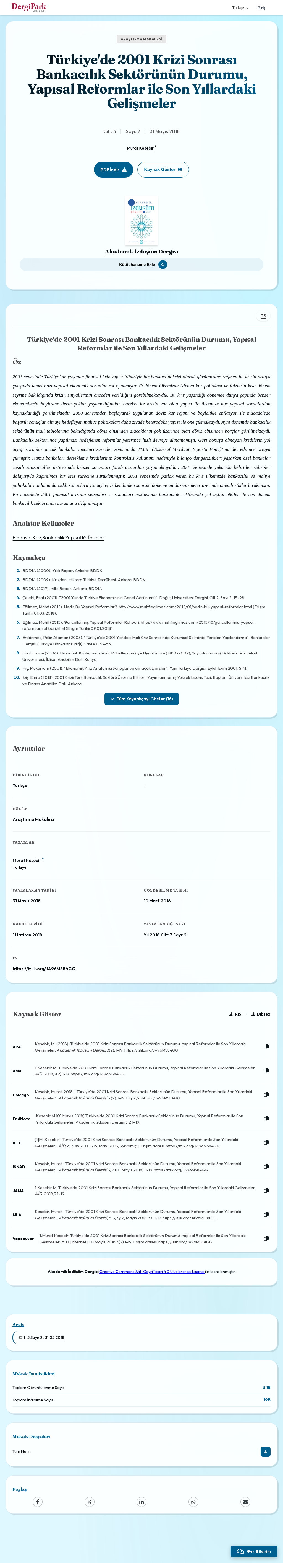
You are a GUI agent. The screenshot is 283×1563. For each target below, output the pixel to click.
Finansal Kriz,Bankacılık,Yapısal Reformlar (63, 544)
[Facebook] (38, 1536)
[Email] (245, 1536)
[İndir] (266, 1486)
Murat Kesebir (140, 148)
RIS (231, 1037)
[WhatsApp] (193, 1536)
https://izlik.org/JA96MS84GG (48, 983)
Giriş (261, 7)
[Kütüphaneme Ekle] (141, 264)
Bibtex (256, 1037)
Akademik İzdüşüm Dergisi (141, 251)
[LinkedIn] (141, 1536)
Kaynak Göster (163, 169)
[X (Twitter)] (90, 1536)
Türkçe (240, 8)
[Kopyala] (262, 1070)
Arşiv (18, 1359)
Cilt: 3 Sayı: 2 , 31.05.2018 (41, 1372)
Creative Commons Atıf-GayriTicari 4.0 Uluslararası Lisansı (152, 1301)
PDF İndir (114, 169)
